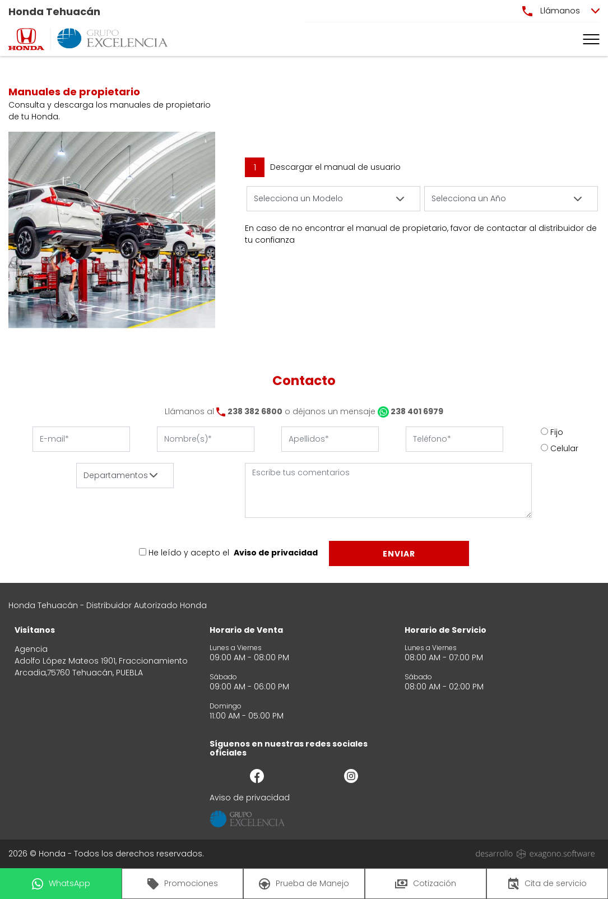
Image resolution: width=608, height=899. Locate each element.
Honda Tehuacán (54, 11)
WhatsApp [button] (61, 883)
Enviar (399, 553)
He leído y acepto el (188, 552)
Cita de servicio (547, 884)
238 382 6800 (255, 411)
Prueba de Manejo (304, 883)
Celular (564, 448)
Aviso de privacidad (276, 552)
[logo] (26, 39)
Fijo (556, 432)
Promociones (182, 883)
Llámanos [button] (551, 10)
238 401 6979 (410, 411)
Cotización (425, 883)
